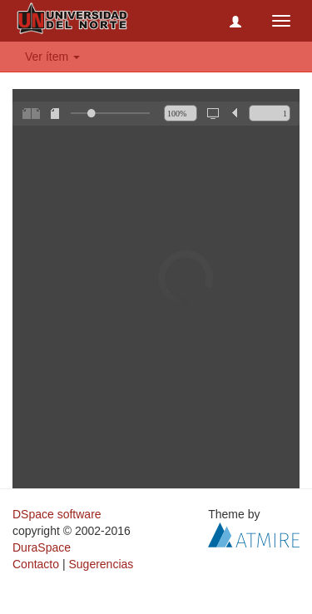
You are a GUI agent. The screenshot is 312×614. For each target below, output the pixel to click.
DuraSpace (41, 547)
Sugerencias (100, 564)
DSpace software (57, 514)
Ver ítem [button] (52, 56)
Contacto (35, 564)
